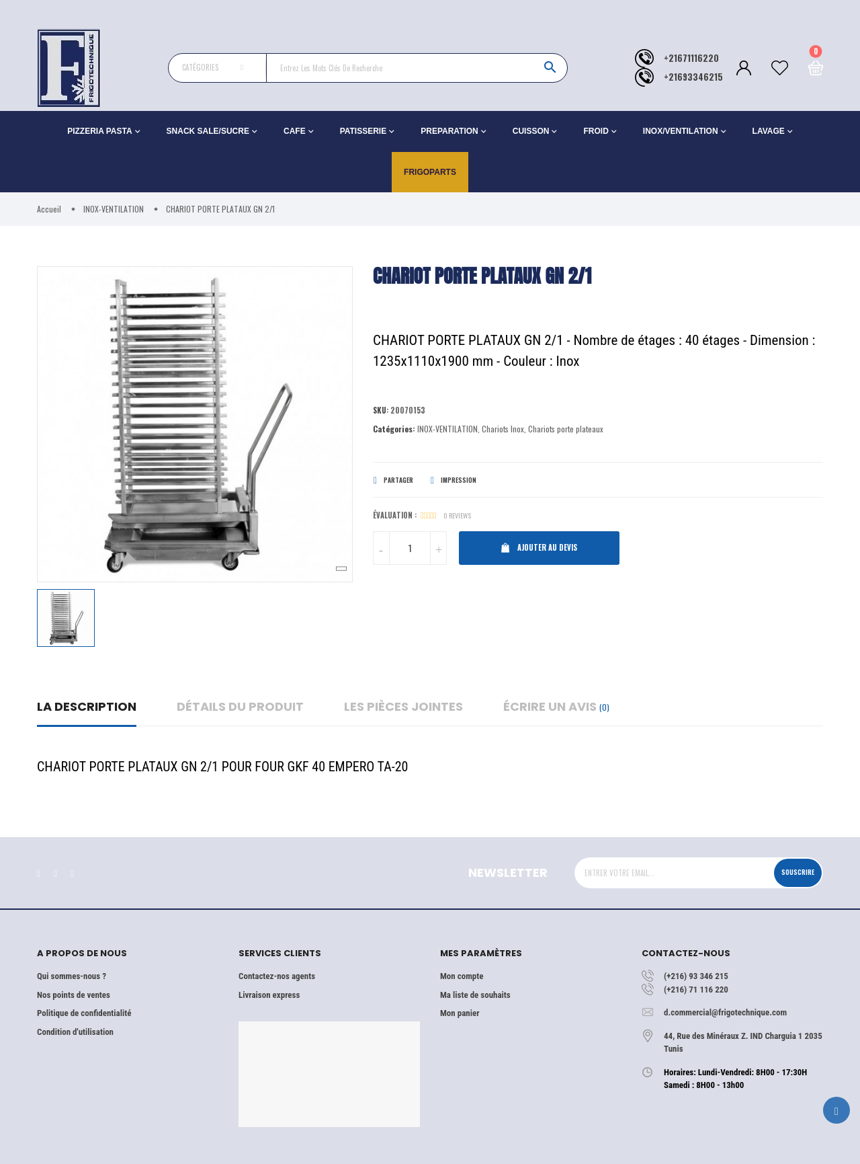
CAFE (295, 131)
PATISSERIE (363, 131)
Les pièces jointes (403, 706)
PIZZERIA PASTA (99, 131)
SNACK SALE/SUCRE (208, 131)
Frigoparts (430, 172)
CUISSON (531, 131)
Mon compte (461, 976)
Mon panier (459, 1013)
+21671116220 (691, 58)
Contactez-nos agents (277, 976)
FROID (595, 131)
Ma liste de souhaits (475, 995)
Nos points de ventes (73, 995)
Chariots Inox (503, 430)
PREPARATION (449, 131)
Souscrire (791, 872)
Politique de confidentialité (84, 1013)
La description (86, 706)
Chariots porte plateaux (565, 430)
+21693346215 (693, 77)
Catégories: (394, 430)
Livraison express (269, 995)
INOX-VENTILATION (447, 430)
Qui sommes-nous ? (71, 976)
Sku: (382, 411)
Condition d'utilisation (75, 1032)
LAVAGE (768, 131)
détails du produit (240, 706)
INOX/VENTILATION (680, 131)
